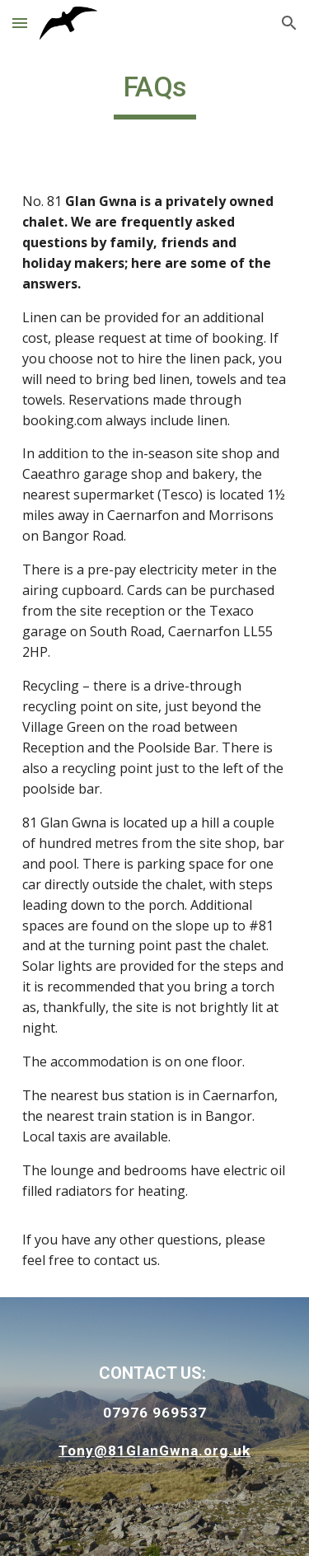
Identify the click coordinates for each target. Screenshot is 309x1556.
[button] (20, 22)
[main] (155, 94)
